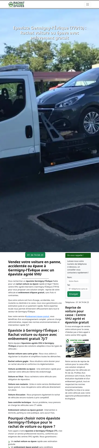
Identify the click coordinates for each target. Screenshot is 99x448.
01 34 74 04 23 (35, 255)
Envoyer (73, 294)
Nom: (69, 277)
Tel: (68, 285)
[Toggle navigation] (87, 4)
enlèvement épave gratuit (37, 316)
